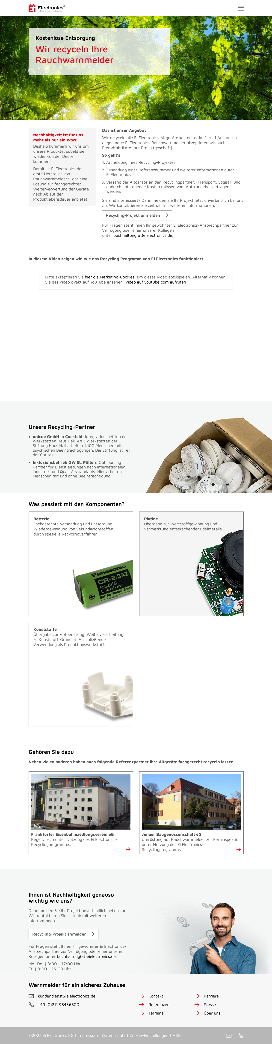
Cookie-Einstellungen (149, 1035)
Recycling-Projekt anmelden (133, 215)
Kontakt (155, 996)
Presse (210, 1004)
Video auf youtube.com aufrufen (155, 282)
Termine (156, 1013)
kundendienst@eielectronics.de (66, 996)
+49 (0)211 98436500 (58, 1004)
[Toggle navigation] (241, 8)
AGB (177, 1035)
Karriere (211, 996)
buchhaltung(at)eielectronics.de (142, 235)
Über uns (212, 1013)
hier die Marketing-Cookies (109, 277)
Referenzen (158, 1004)
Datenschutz (113, 1035)
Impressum (88, 1035)
